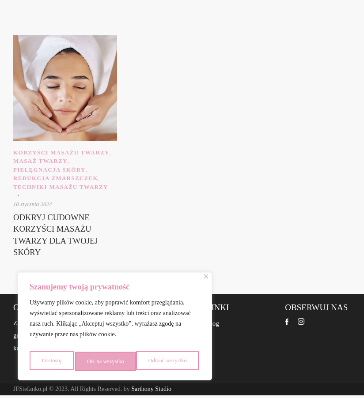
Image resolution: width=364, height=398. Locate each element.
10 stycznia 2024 (32, 204)
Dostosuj (50, 361)
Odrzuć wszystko (105, 361)
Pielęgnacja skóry (49, 169)
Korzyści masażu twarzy (61, 152)
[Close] (206, 281)
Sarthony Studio (151, 392)
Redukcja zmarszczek (55, 178)
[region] (115, 328)
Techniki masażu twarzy (60, 187)
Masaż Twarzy (40, 161)
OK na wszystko (170, 361)
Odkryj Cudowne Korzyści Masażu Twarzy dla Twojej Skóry (58, 236)
